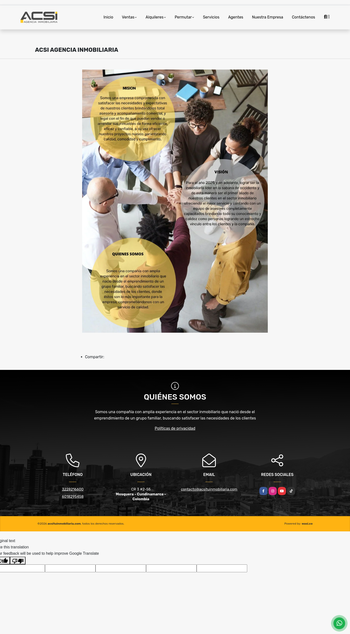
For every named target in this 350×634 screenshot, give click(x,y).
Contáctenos (303, 17)
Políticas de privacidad (175, 428)
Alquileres (155, 17)
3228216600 (73, 489)
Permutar (183, 17)
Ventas (128, 17)
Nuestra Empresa (267, 17)
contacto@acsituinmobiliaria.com (209, 489)
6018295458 (73, 496)
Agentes (235, 17)
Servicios (211, 17)
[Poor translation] (18, 560)
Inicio (108, 17)
